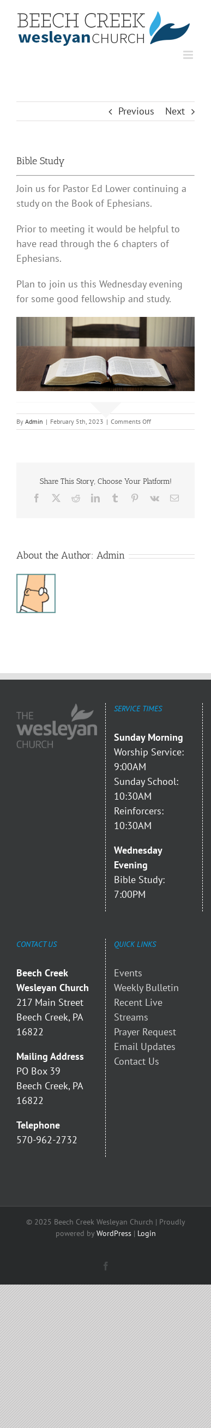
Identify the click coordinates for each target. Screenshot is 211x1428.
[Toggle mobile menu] (189, 55)
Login (146, 1233)
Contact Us (136, 1061)
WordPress (114, 1233)
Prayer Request (145, 1031)
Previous (136, 111)
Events (128, 973)
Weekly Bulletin (146, 987)
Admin (34, 421)
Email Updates (145, 1046)
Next (175, 111)
